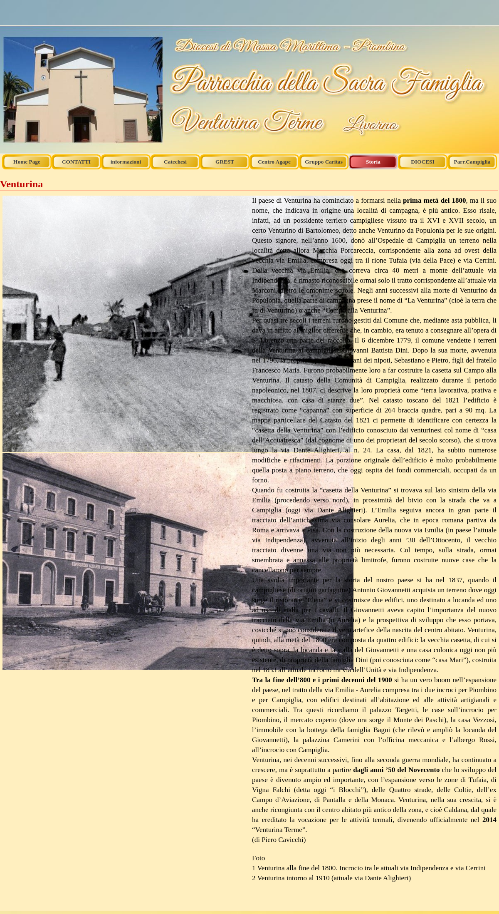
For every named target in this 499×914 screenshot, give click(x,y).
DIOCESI (422, 162)
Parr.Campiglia (472, 162)
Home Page (26, 162)
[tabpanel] (124, 433)
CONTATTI (76, 162)
